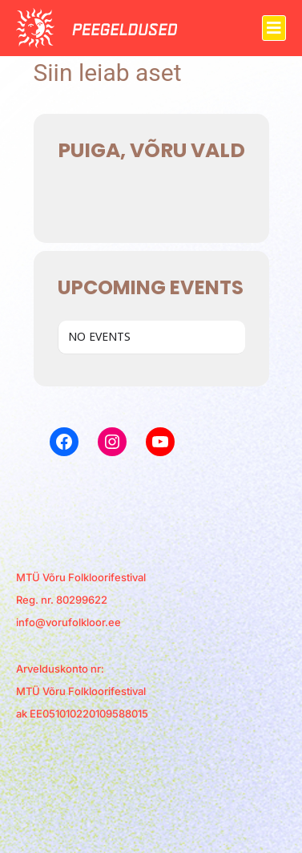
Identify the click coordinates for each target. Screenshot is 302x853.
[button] (274, 28)
